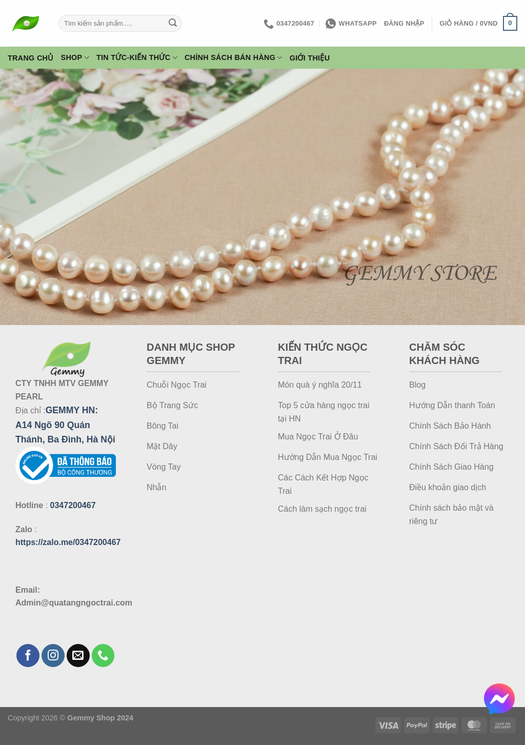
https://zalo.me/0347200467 (67, 542)
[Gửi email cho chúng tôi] (78, 655)
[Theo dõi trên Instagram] (53, 655)
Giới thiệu (310, 58)
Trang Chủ (31, 58)
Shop (75, 58)
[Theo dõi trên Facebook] (27, 655)
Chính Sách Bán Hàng (233, 58)
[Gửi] (172, 23)
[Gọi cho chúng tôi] (103, 655)
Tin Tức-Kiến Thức (136, 58)
